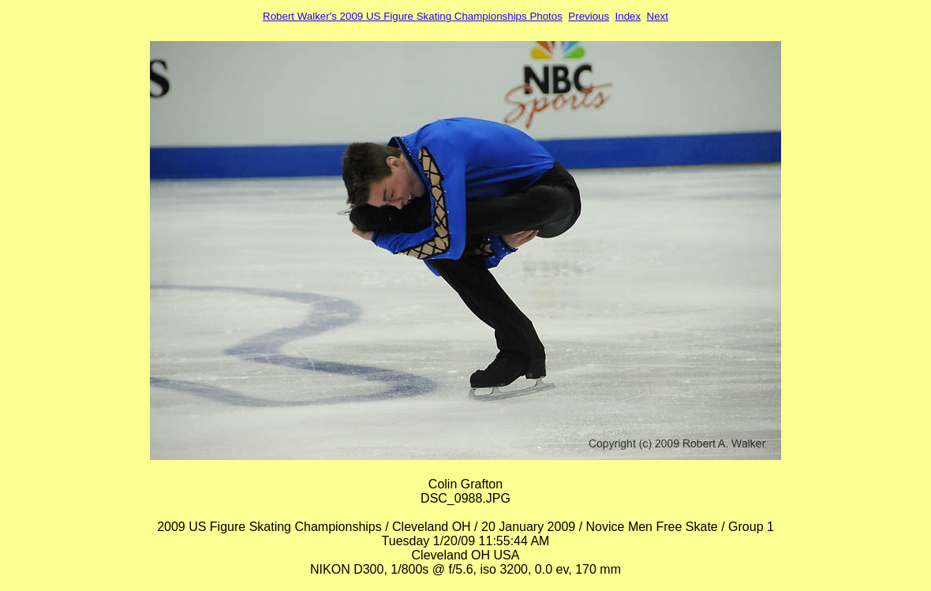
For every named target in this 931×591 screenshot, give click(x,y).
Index (628, 16)
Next (657, 16)
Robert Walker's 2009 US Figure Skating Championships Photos (413, 16)
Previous (588, 16)
